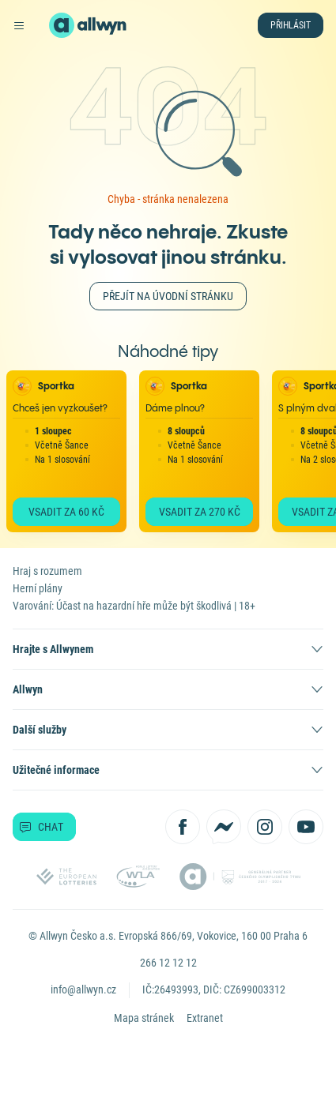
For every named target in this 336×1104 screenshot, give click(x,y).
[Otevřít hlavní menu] (19, 25)
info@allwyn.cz (83, 989)
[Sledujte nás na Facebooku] (182, 826)
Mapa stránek (144, 1018)
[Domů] (61, 25)
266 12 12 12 (168, 962)
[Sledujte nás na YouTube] (306, 826)
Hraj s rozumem (47, 571)
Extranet (205, 1018)
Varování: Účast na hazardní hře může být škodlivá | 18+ (134, 605)
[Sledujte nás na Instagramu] (264, 826)
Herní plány (37, 588)
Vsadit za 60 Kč (66, 511)
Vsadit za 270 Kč (199, 511)
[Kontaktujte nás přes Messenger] (223, 826)
